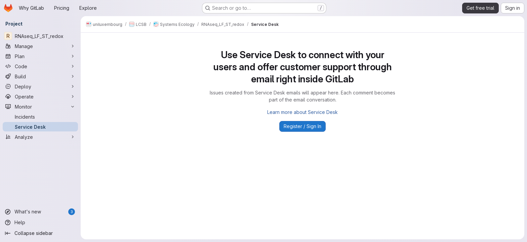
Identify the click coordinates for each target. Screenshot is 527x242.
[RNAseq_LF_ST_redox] (40, 36)
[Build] (40, 76)
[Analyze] (40, 137)
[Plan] (40, 56)
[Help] (40, 222)
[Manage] (40, 46)
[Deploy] (40, 86)
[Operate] (40, 96)
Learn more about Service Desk (302, 112)
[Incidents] (40, 116)
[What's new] (40, 211)
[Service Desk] (40, 126)
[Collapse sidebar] (40, 233)
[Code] (40, 66)
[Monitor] (40, 106)
